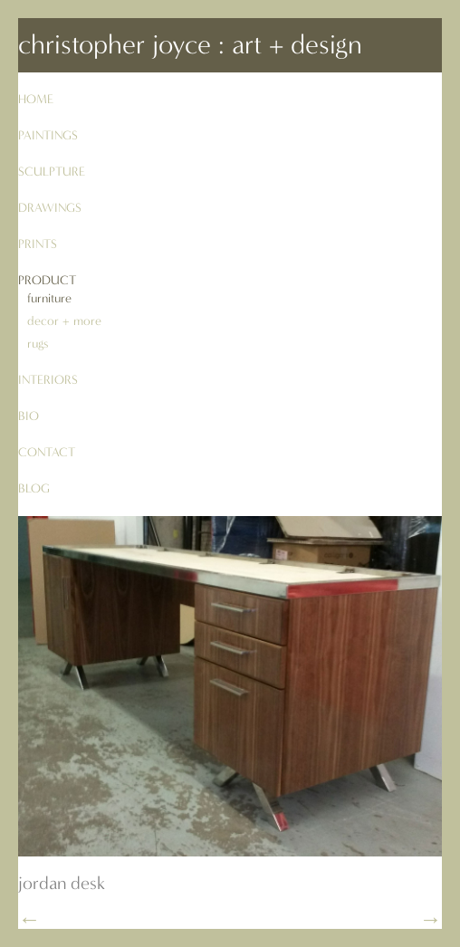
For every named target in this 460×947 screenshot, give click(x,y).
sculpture (51, 171)
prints (37, 244)
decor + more (64, 321)
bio (28, 416)
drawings (49, 207)
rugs (37, 343)
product (47, 280)
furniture (49, 298)
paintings (48, 135)
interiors (48, 379)
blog (34, 488)
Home (35, 99)
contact (46, 452)
